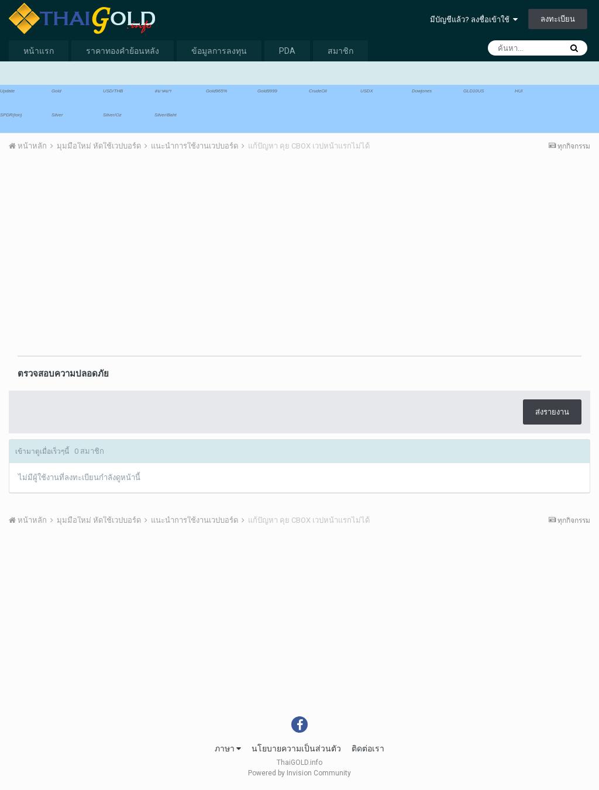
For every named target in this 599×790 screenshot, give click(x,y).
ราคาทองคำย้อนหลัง (122, 51)
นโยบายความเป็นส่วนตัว (296, 748)
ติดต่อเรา (368, 748)
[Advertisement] (146, 251)
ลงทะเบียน (558, 19)
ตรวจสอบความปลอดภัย (63, 373)
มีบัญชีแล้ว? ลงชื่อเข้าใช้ (474, 19)
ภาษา (228, 748)
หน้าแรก (38, 51)
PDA (287, 51)
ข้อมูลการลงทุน (219, 51)
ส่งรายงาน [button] (552, 412)
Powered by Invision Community (299, 773)
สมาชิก (340, 51)
